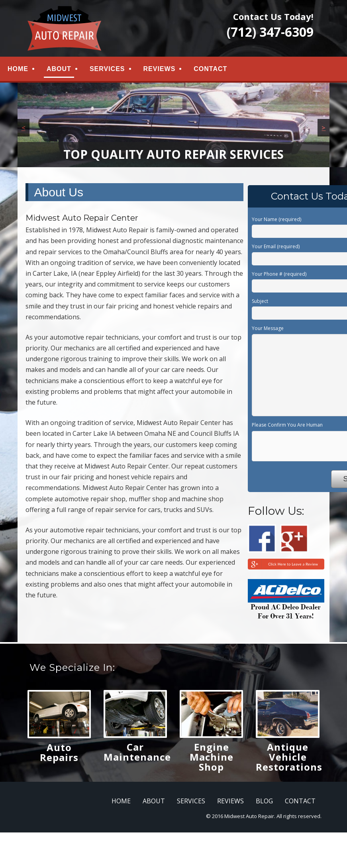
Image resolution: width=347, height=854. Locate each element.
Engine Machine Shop (211, 758)
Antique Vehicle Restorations (289, 758)
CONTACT (210, 69)
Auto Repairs (59, 753)
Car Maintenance (137, 753)
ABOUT (59, 69)
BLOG (264, 802)
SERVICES (107, 69)
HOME (18, 69)
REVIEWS (159, 69)
